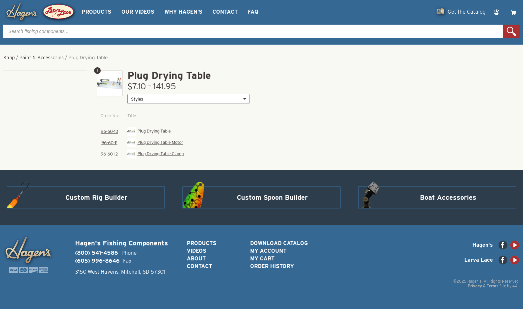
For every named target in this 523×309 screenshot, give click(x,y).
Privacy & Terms (483, 285)
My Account (268, 251)
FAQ (253, 12)
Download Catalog (279, 243)
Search (511, 31)
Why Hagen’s (183, 12)
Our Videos (137, 12)
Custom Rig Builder (96, 197)
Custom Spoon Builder (272, 197)
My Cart (262, 258)
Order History (272, 266)
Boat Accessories (448, 197)
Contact (225, 12)
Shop (9, 58)
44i (515, 285)
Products (96, 12)
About (196, 258)
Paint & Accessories (41, 58)
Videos (196, 251)
